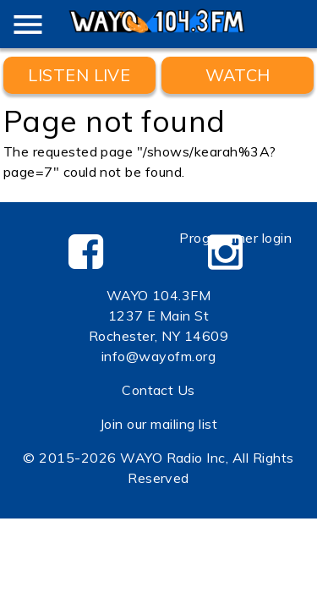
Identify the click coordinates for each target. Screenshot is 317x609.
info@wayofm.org (158, 356)
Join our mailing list (158, 423)
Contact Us (158, 389)
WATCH (238, 74)
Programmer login (235, 237)
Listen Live (79, 74)
